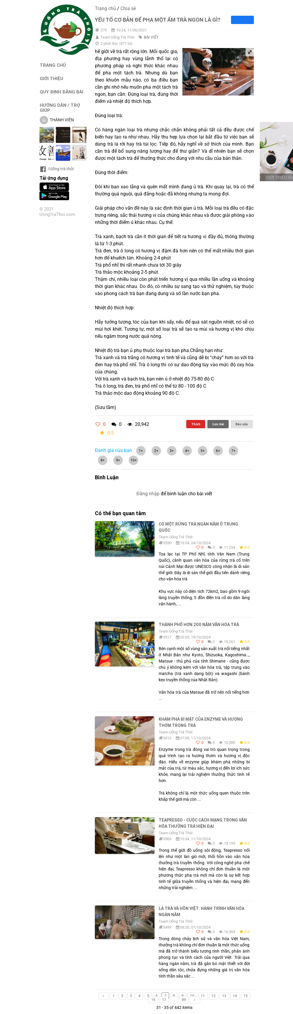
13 (224, 996)
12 (213, 996)
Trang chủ (105, 8)
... (174, 1000)
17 (164, 1000)
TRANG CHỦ (53, 65)
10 (192, 996)
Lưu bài (218, 424)
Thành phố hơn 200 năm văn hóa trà (199, 624)
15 (245, 996)
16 (153, 1000)
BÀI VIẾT (151, 37)
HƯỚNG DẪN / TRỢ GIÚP (60, 107)
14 (235, 996)
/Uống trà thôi (56, 168)
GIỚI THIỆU (51, 78)
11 (203, 996)
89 (184, 1000)
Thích (195, 424)
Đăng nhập (148, 493)
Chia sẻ (128, 8)
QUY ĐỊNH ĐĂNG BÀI (61, 92)
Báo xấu (241, 424)
